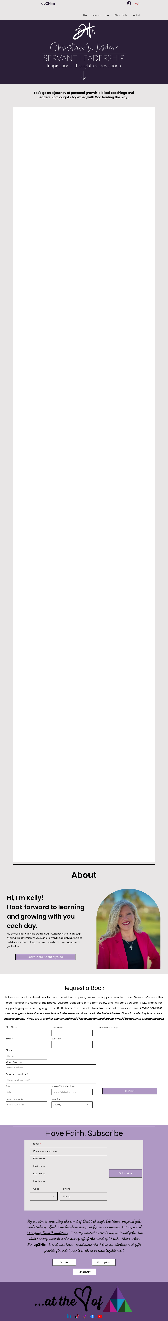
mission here (129, 1008)
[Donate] (64, 1262)
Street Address (14, 1062)
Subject (56, 1038)
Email (8, 1038)
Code (36, 1189)
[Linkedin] (69, 1316)
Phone (9, 1050)
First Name (11, 1027)
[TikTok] (76, 1316)
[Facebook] (92, 1316)
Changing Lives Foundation (47, 1232)
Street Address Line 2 (17, 1074)
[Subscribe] (125, 1173)
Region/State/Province (63, 1086)
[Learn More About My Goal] (45, 957)
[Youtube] (99, 1316)
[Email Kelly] (84, 1272)
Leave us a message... (109, 1027)
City (8, 1086)
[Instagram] (84, 1316)
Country (56, 1099)
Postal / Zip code (14, 1099)
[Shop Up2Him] (104, 1262)
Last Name (57, 1027)
